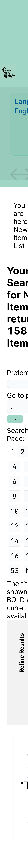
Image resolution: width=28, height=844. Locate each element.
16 (14, 556)
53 (14, 570)
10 (14, 511)
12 (14, 526)
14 (14, 541)
